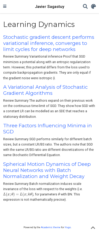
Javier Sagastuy (49, 6)
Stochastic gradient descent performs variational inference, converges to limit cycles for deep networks (48, 43)
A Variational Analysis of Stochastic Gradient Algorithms (45, 90)
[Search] (85, 7)
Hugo (68, 227)
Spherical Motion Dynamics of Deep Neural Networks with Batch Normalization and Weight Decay (47, 170)
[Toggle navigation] (4, 6)
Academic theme (50, 227)
